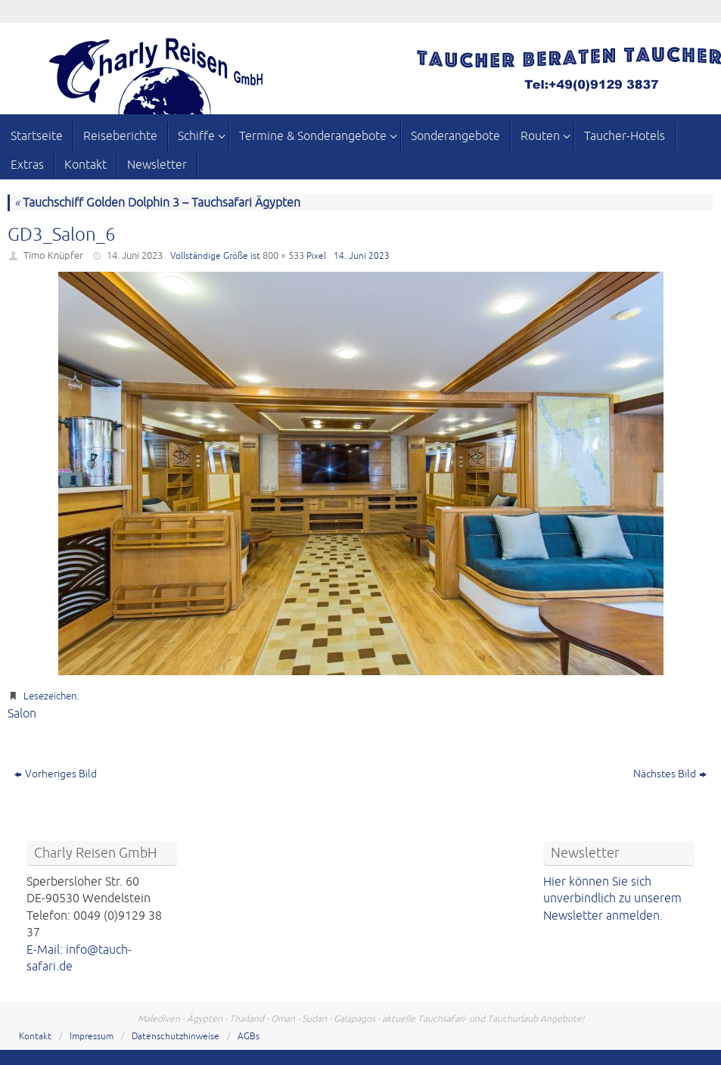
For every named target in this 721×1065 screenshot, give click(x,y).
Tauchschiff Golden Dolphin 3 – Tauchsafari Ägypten (157, 202)
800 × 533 (283, 256)
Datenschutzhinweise (175, 1036)
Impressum (91, 1036)
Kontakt (35, 1036)
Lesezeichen (49, 696)
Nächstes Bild (670, 774)
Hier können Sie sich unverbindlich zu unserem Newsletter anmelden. (612, 898)
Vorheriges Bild (55, 774)
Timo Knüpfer (53, 256)
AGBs (248, 1036)
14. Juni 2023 (135, 256)
